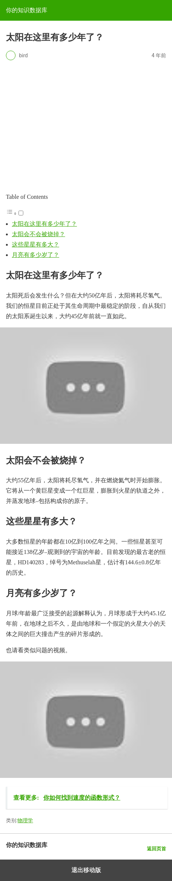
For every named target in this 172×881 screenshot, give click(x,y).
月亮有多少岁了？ (35, 255)
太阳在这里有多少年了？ (44, 224)
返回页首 (156, 848)
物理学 (25, 820)
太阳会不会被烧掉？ (38, 234)
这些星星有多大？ (35, 244)
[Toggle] (20, 213)
